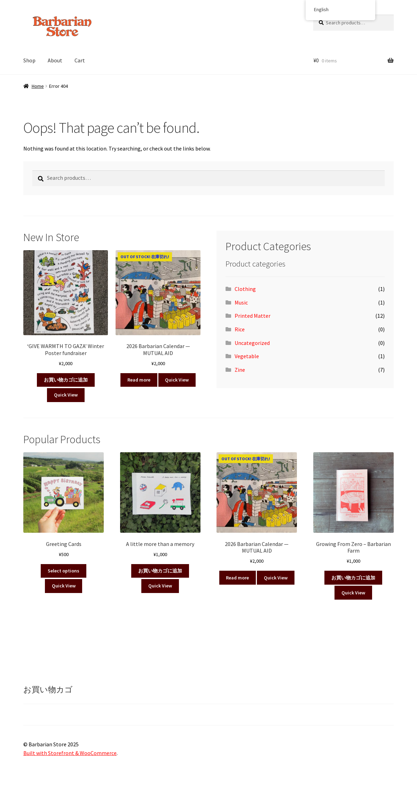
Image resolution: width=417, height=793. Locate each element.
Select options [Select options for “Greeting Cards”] (63, 571)
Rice (240, 329)
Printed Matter (252, 315)
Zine (240, 369)
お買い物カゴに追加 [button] (66, 380)
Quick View (66, 395)
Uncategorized (252, 342)
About (55, 60)
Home (38, 86)
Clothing (245, 288)
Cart (79, 60)
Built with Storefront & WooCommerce (70, 752)
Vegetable (247, 356)
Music (241, 302)
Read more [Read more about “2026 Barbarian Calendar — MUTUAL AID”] (138, 380)
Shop (29, 60)
